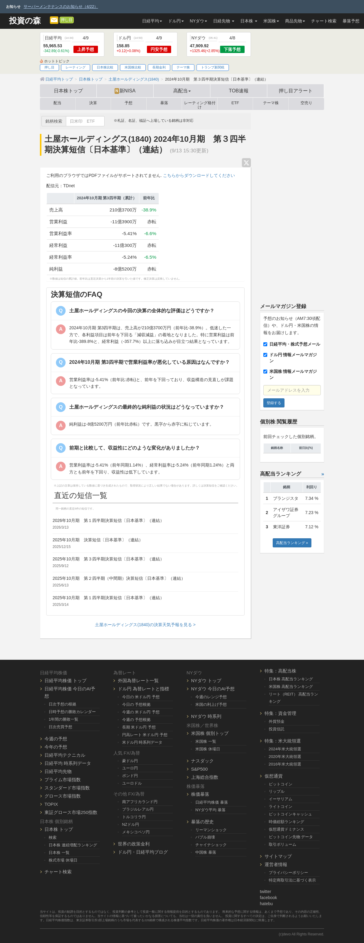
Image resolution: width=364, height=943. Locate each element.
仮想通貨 (274, 776)
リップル (276, 791)
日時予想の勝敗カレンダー (72, 711)
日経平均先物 (58, 771)
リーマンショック (211, 830)
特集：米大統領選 (283, 740)
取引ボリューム (282, 844)
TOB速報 (239, 90)
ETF (235, 103)
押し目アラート (296, 90)
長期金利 (159, 67)
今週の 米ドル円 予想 (141, 712)
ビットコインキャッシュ (290, 814)
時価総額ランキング (286, 821)
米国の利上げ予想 (211, 704)
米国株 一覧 (205, 741)
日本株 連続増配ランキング (73, 845)
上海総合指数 (204, 777)
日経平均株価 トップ (65, 680)
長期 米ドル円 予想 (139, 727)
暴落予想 (351, 20)
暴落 (164, 103)
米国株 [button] (271, 20)
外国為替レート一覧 (138, 680)
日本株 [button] (248, 20)
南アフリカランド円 (140, 801)
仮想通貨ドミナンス (286, 829)
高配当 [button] (182, 90)
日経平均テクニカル (64, 755)
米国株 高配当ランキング (291, 686)
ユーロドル (132, 783)
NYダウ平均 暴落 (210, 810)
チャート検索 (323, 20)
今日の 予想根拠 (136, 704)
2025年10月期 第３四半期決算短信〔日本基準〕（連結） (108, 558)
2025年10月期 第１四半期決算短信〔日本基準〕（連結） (108, 597)
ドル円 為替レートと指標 (143, 688)
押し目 (67, 20)
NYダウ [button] (198, 20)
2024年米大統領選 (285, 749)
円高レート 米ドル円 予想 (144, 734)
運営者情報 (276, 864)
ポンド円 (130, 775)
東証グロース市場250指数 (70, 812)
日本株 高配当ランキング (291, 679)
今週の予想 (55, 738)
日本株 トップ (58, 829)
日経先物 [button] (223, 20)
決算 (93, 103)
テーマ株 (183, 67)
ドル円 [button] (176, 20)
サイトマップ (278, 856)
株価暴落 (200, 794)
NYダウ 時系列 (206, 716)
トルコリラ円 (134, 817)
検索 (53, 837)
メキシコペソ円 (136, 832)
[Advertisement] (292, 204)
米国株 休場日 (207, 749)
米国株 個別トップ (210, 733)
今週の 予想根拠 (136, 719)
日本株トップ (68, 90)
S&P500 (199, 769)
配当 (57, 103)
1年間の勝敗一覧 (63, 719)
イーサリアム (280, 799)
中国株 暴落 (205, 852)
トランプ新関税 (212, 67)
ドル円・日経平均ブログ (143, 852)
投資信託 (276, 729)
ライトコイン (280, 806)
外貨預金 (276, 721)
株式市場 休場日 (63, 860)
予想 (128, 103)
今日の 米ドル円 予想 (141, 697)
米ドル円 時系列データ (142, 742)
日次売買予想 (60, 727)
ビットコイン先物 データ (291, 837)
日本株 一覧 (59, 852)
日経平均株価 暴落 (211, 802)
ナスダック (202, 760)
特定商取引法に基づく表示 (292, 880)
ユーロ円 (130, 768)
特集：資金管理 (280, 713)
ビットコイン (280, 784)
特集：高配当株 (280, 670)
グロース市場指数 (62, 796)
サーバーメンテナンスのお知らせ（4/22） (61, 6)
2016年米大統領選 (285, 764)
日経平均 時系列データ (67, 763)
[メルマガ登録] (54, 19)
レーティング (76, 67)
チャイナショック (211, 844)
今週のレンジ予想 (211, 697)
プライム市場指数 (62, 779)
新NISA (125, 91)
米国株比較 (133, 67)
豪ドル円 (130, 761)
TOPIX (51, 804)
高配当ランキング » (292, 543)
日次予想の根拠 (62, 704)
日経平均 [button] (152, 20)
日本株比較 (105, 67)
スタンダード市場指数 (67, 787)
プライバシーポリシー (288, 872)
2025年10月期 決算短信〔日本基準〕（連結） (98, 539)
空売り (306, 103)
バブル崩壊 (205, 837)
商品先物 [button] (295, 20)
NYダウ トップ (206, 680)
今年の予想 (55, 746)
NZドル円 (130, 824)
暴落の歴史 (202, 821)
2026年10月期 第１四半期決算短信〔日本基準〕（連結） (108, 520)
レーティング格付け (200, 104)
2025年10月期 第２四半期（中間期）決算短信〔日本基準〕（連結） (119, 578)
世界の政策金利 (134, 843)
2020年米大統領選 (285, 756)
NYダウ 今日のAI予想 (213, 688)
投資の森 (25, 20)
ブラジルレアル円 (138, 809)
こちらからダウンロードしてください (199, 175)
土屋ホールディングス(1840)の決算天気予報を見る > (145, 624)
